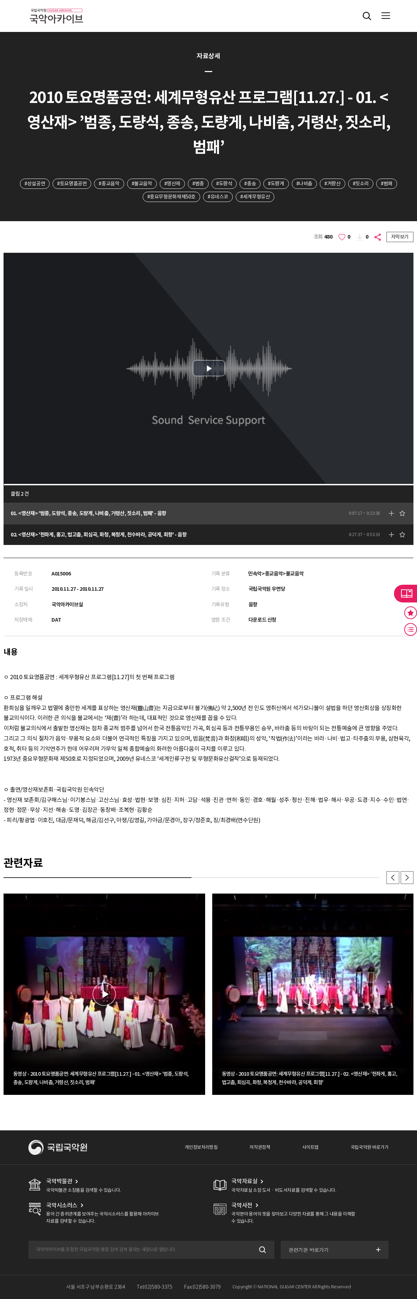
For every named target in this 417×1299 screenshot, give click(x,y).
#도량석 (224, 183)
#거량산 (332, 183)
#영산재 (172, 183)
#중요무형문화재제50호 (171, 196)
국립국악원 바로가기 (370, 1147)
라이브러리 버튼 (405, 593)
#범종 (198, 183)
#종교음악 (109, 183)
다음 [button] (407, 877)
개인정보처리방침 (201, 1147)
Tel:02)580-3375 (154, 1287)
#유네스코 (218, 196)
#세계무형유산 (255, 196)
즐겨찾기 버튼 (410, 612)
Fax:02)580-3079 (202, 1287)
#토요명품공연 (72, 183)
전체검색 (367, 16)
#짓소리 (361, 183)
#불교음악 (142, 183)
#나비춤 (304, 183)
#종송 (250, 183)
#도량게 (276, 183)
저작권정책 (259, 1147)
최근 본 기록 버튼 (410, 629)
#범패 (387, 183)
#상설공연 (34, 183)
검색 (262, 1250)
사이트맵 (310, 1147)
